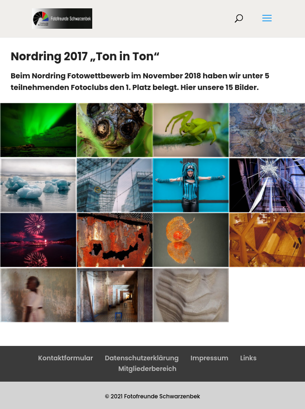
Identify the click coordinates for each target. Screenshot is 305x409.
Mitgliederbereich (147, 368)
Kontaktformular (65, 358)
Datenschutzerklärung (141, 358)
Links (248, 358)
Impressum (210, 358)
